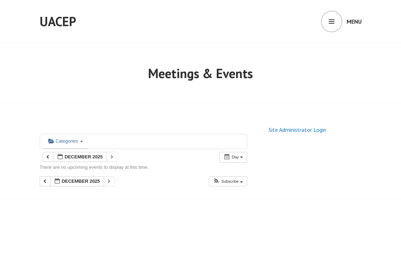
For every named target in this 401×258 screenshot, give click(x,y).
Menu (354, 21)
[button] (227, 181)
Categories (65, 141)
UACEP (58, 21)
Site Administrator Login (297, 129)
